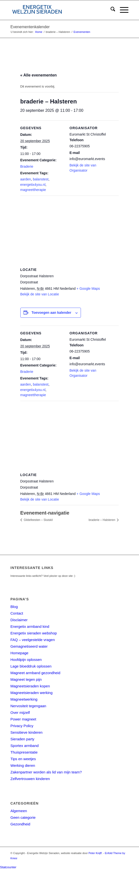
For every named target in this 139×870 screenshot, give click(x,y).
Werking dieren (23, 765)
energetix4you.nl (33, 185)
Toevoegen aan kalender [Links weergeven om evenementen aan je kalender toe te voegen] (51, 313)
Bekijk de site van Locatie (39, 294)
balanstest (41, 179)
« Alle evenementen (38, 75)
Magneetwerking (24, 699)
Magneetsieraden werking (32, 693)
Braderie (26, 166)
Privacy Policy (22, 726)
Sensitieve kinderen (27, 732)
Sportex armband (25, 746)
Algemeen (19, 811)
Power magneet (23, 719)
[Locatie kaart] (69, 231)
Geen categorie (23, 817)
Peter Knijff (95, 853)
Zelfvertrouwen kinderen (30, 779)
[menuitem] (110, 10)
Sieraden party (23, 739)
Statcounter (8, 867)
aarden (25, 179)
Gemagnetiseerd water (29, 646)
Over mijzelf (20, 712)
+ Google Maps (88, 288)
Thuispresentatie (24, 752)
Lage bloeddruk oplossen (31, 666)
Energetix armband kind (30, 626)
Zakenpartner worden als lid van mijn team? (46, 772)
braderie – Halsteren (102, 520)
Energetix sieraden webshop (34, 633)
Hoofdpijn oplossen (26, 659)
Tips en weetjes (23, 759)
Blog (14, 607)
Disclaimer (19, 620)
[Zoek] (110, 10)
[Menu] (121, 10)
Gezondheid (20, 824)
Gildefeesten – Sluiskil (38, 520)
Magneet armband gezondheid (35, 673)
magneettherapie (33, 190)
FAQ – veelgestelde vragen (33, 640)
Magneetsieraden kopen (30, 686)
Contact (17, 613)
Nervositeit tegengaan (28, 706)
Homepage (19, 653)
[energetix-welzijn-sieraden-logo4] (58, 10)
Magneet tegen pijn (26, 679)
